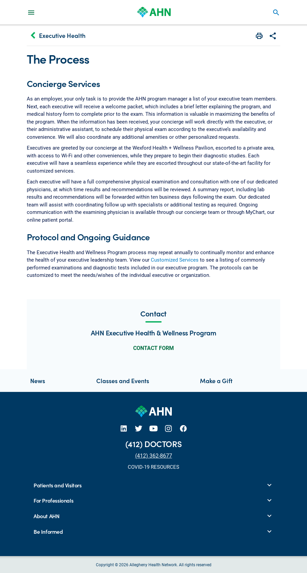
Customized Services (175, 259)
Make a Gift (216, 380)
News (37, 380)
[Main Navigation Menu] (31, 12)
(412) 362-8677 (153, 455)
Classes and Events (122, 380)
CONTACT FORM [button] (153, 347)
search (276, 12)
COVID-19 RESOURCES (153, 466)
